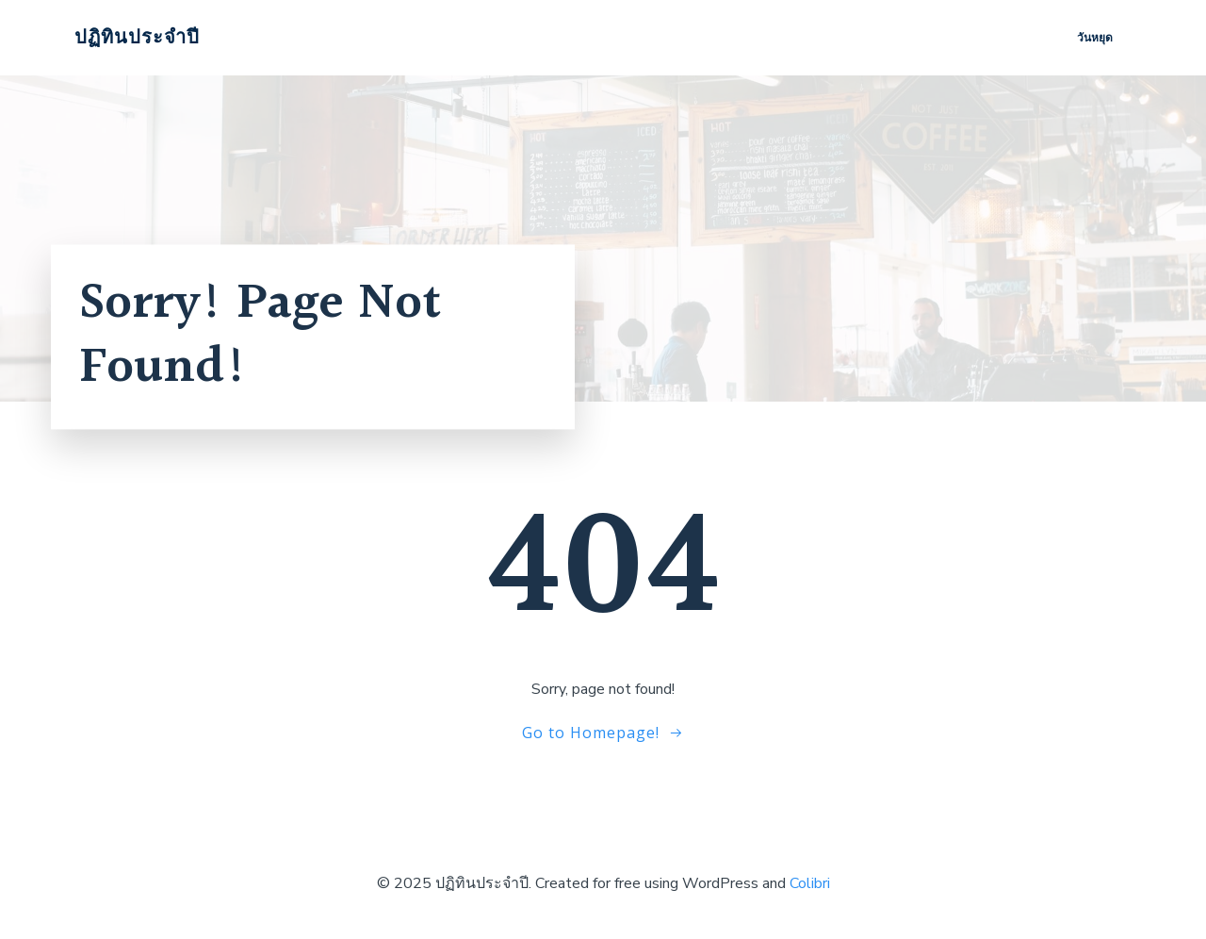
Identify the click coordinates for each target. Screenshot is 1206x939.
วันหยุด (1095, 37)
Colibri (810, 883)
